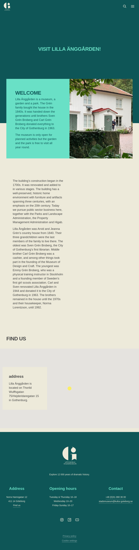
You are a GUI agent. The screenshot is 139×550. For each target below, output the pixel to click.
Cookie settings (69, 540)
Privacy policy (69, 536)
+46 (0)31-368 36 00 (116, 497)
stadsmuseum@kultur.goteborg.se (116, 501)
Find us (16, 505)
